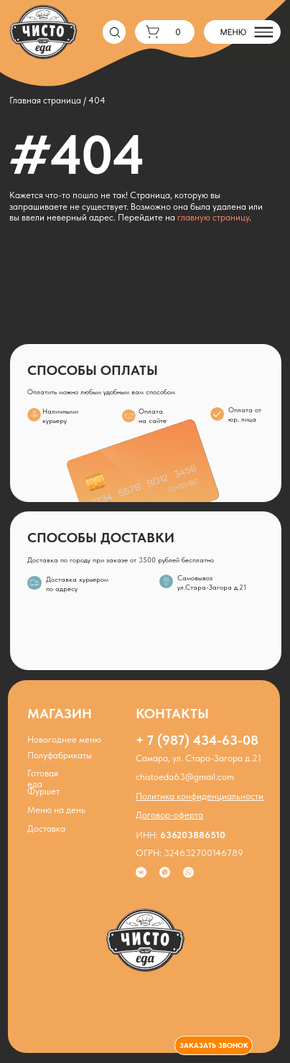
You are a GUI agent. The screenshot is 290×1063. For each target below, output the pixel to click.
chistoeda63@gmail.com (185, 776)
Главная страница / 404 (57, 100)
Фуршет (43, 791)
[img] (166, 581)
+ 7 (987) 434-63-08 (197, 740)
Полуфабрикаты (59, 755)
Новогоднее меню (64, 739)
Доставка (46, 828)
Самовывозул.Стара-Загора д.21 (211, 582)
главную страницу (213, 217)
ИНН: (180, 835)
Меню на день (56, 809)
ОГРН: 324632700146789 (189, 853)
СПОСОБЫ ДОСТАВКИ (100, 537)
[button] (213, 1045)
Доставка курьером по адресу (77, 584)
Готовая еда (42, 778)
